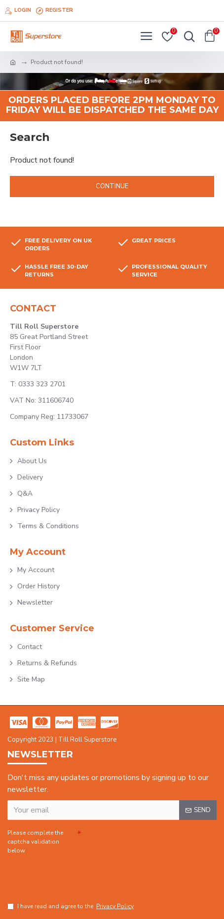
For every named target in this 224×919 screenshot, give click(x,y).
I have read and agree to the (71, 906)
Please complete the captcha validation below (35, 841)
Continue (112, 186)
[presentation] (76, 873)
